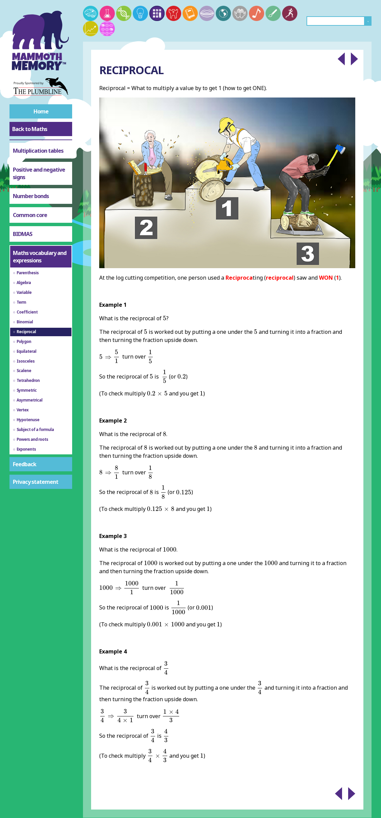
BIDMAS (22, 234)
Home (41, 111)
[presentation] (164, 318)
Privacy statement (35, 482)
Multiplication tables (38, 150)
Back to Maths (29, 129)
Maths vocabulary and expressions (39, 256)
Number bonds (31, 196)
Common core (30, 215)
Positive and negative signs (39, 173)
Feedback (24, 464)
